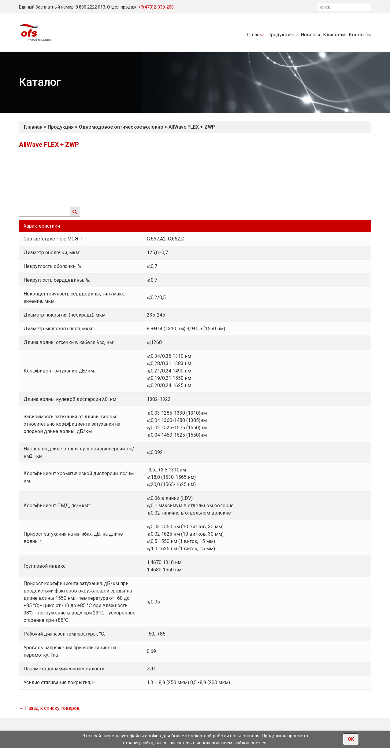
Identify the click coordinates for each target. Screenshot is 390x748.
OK (351, 739)
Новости (310, 35)
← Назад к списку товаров (49, 708)
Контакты (360, 35)
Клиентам (334, 35)
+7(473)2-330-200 (156, 7)
